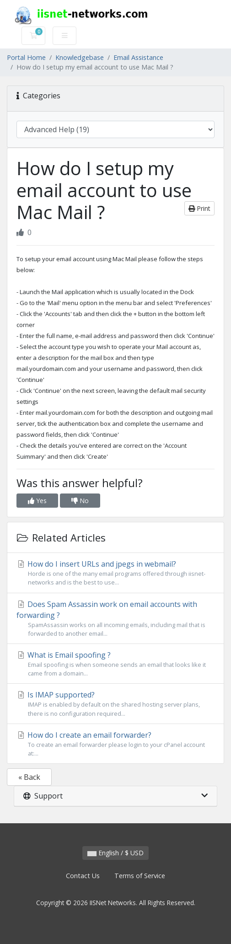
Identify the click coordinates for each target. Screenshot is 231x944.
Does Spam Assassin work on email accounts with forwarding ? (115, 618)
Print (199, 208)
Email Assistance (138, 57)
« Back (29, 777)
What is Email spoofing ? (115, 664)
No (80, 500)
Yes (37, 500)
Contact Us (83, 875)
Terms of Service (139, 875)
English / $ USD (115, 852)
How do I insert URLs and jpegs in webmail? (115, 573)
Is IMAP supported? (115, 704)
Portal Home (26, 57)
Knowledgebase (79, 57)
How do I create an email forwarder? (115, 744)
